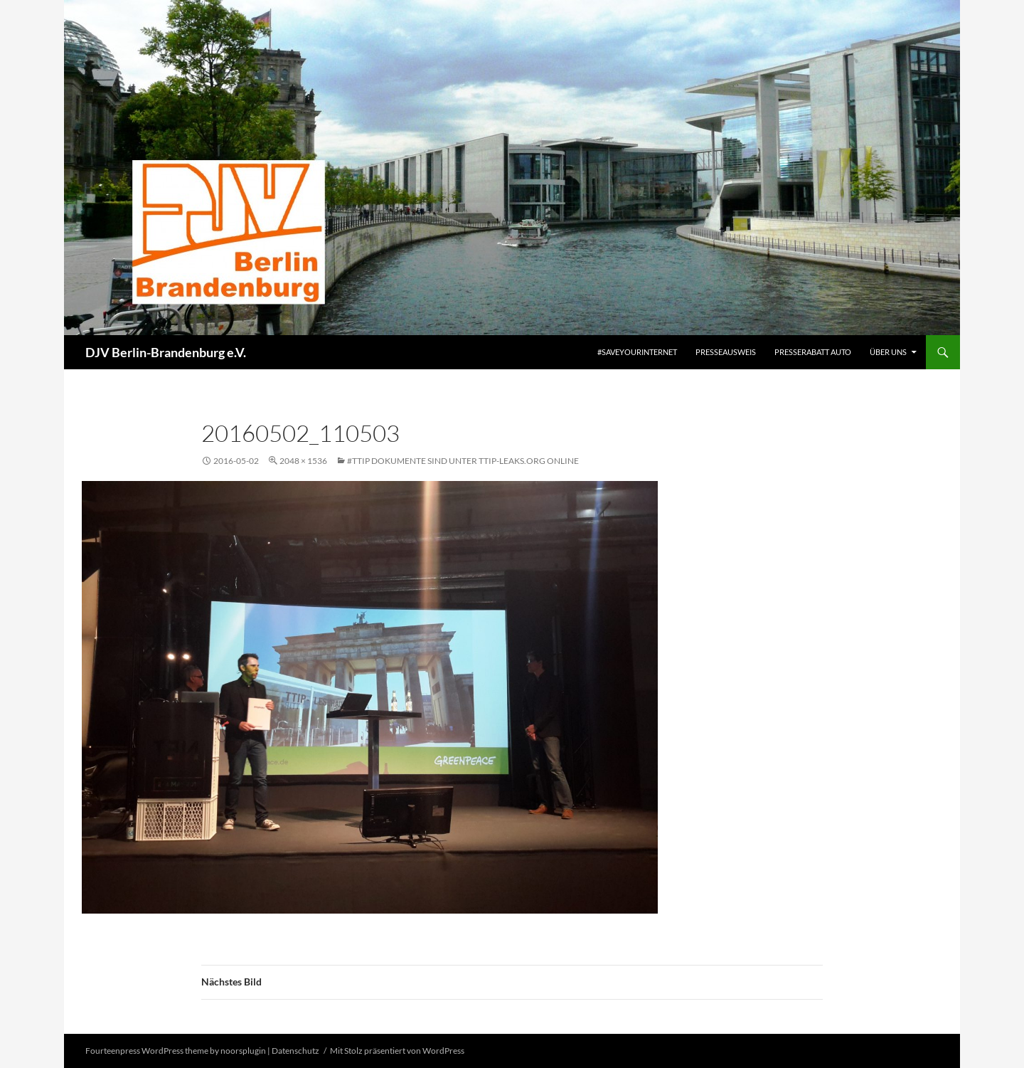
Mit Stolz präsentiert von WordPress (397, 1050)
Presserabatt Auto (812, 351)
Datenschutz (295, 1050)
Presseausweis (725, 351)
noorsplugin (243, 1050)
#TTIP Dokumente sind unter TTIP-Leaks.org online (463, 460)
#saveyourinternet (637, 351)
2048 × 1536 (303, 460)
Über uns (888, 351)
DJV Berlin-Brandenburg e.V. (165, 352)
